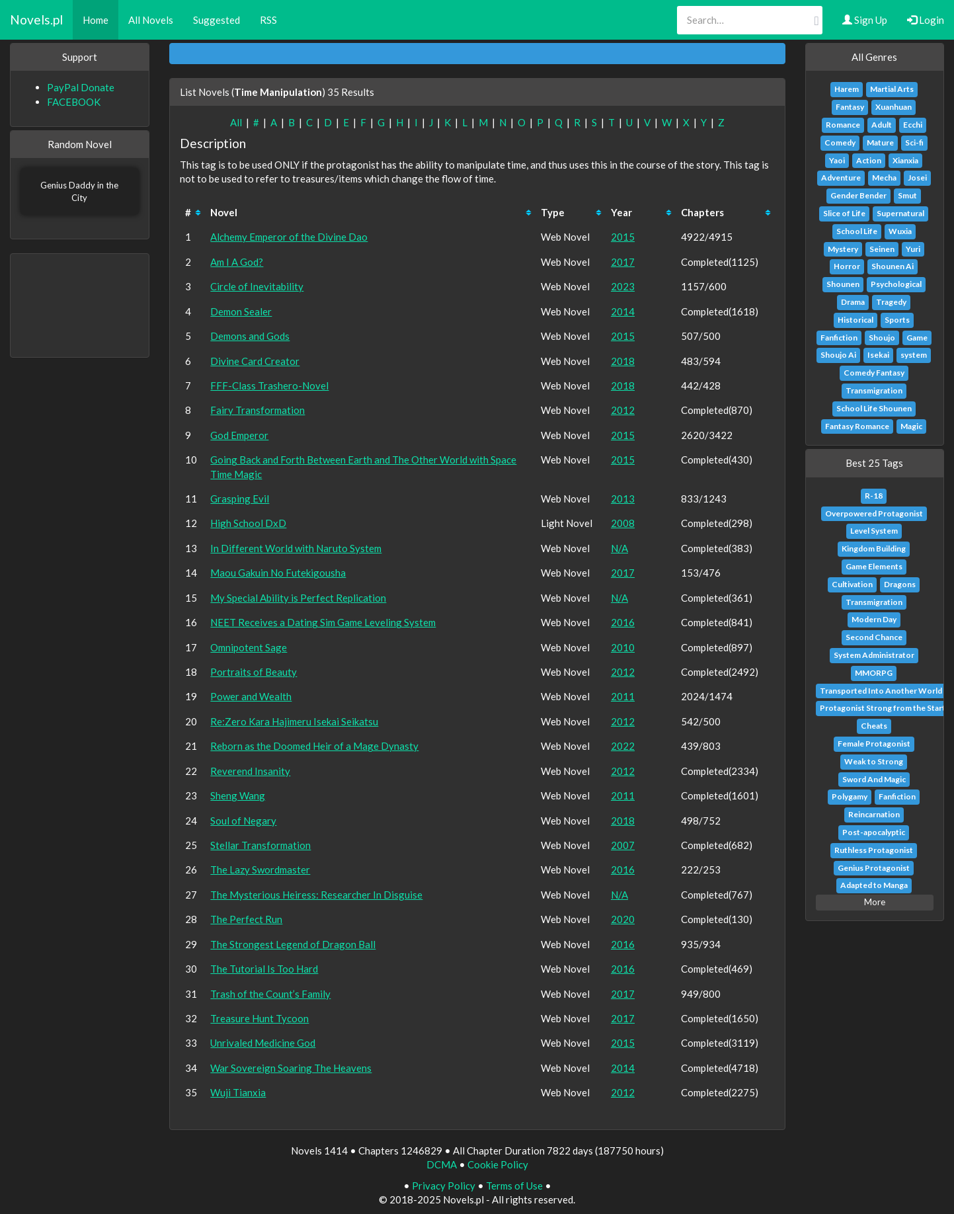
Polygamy (849, 796)
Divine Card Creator (254, 361)
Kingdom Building (874, 548)
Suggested (216, 20)
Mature (880, 142)
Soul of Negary (243, 821)
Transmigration (874, 390)
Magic (911, 426)
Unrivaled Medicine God (262, 1043)
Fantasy (850, 107)
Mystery (843, 249)
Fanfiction (838, 338)
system (913, 355)
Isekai (878, 355)
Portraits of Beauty (253, 672)
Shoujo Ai (838, 355)
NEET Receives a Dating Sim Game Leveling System (323, 622)
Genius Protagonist (874, 868)
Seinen (881, 249)
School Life (856, 231)
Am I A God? (236, 262)
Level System (874, 531)
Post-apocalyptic (873, 832)
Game (917, 338)
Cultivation (852, 584)
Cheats (874, 726)
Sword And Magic (874, 779)
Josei (917, 177)
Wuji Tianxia (238, 1092)
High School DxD (248, 523)
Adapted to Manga (874, 885)
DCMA (441, 1164)
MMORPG (874, 673)
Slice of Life (844, 213)
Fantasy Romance (857, 426)
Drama (853, 302)
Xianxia (905, 160)
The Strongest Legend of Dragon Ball (293, 944)
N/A (619, 548)
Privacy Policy (443, 1186)
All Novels (150, 20)
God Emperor (239, 435)
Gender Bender (858, 195)
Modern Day (874, 619)
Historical (855, 320)
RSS (268, 20)
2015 (623, 237)
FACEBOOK (73, 102)
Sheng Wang (237, 795)
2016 (623, 622)
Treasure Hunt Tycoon (259, 1018)
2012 (623, 410)
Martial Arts (892, 89)
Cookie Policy (497, 1164)
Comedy (839, 142)
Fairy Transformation (257, 410)
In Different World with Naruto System (295, 548)
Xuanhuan (893, 107)
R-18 (874, 496)
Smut (907, 195)
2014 (623, 311)
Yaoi (837, 160)
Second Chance (874, 637)
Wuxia (900, 231)
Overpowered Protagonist (874, 513)
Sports (897, 320)
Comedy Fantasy (874, 373)
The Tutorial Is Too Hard (264, 969)
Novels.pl (36, 19)
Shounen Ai (892, 266)
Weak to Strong (873, 761)
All (236, 122)
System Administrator (874, 655)
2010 (623, 647)
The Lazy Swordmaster (260, 869)
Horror (847, 266)
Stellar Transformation (260, 845)
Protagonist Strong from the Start (882, 708)
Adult (881, 125)
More (874, 902)
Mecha (884, 177)
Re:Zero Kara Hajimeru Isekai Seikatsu (294, 721)
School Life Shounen (874, 408)
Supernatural (900, 213)
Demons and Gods (250, 336)
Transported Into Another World (881, 691)
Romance (843, 125)
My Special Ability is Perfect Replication (298, 598)
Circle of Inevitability (256, 286)
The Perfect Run (246, 919)
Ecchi (912, 125)
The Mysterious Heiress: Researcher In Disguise (316, 895)
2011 (623, 696)
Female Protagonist (874, 744)
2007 (623, 845)
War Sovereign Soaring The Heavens (291, 1068)
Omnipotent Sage (248, 647)
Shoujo (882, 338)
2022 (623, 746)
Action (868, 160)
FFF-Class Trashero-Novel (269, 385)
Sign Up (864, 20)
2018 (623, 361)
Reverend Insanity (250, 771)
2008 (623, 523)
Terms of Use (514, 1186)
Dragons (900, 584)
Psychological (896, 284)
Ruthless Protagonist (873, 850)
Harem (846, 89)
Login (925, 20)
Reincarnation (874, 814)
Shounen (842, 284)
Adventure (841, 177)
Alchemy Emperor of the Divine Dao (289, 237)
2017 (623, 262)
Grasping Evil (239, 499)
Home (95, 20)
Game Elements (874, 566)
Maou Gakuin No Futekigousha (278, 573)
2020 (623, 919)
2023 (623, 286)
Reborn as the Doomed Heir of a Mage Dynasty (314, 746)
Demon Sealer (241, 311)
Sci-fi (914, 142)
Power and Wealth (251, 696)
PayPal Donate (80, 87)
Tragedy (891, 302)
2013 (623, 499)
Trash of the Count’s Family (270, 994)
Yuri (913, 249)
